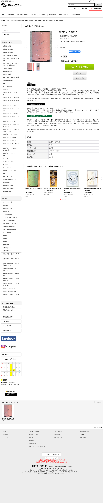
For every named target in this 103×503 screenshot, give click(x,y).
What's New (57, 434)
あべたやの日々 (58, 437)
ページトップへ (98, 427)
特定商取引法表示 (8, 317)
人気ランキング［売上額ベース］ (37, 446)
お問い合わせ (7, 330)
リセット (99, 402)
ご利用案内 (6, 321)
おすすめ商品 (32, 443)
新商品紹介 (32, 440)
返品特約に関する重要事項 (69, 61)
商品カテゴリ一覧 (33, 434)
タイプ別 (31, 437)
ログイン (76, 8)
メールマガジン (7, 326)
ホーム (5, 431)
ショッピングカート (34, 431)
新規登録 (84, 8)
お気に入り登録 (79, 78)
